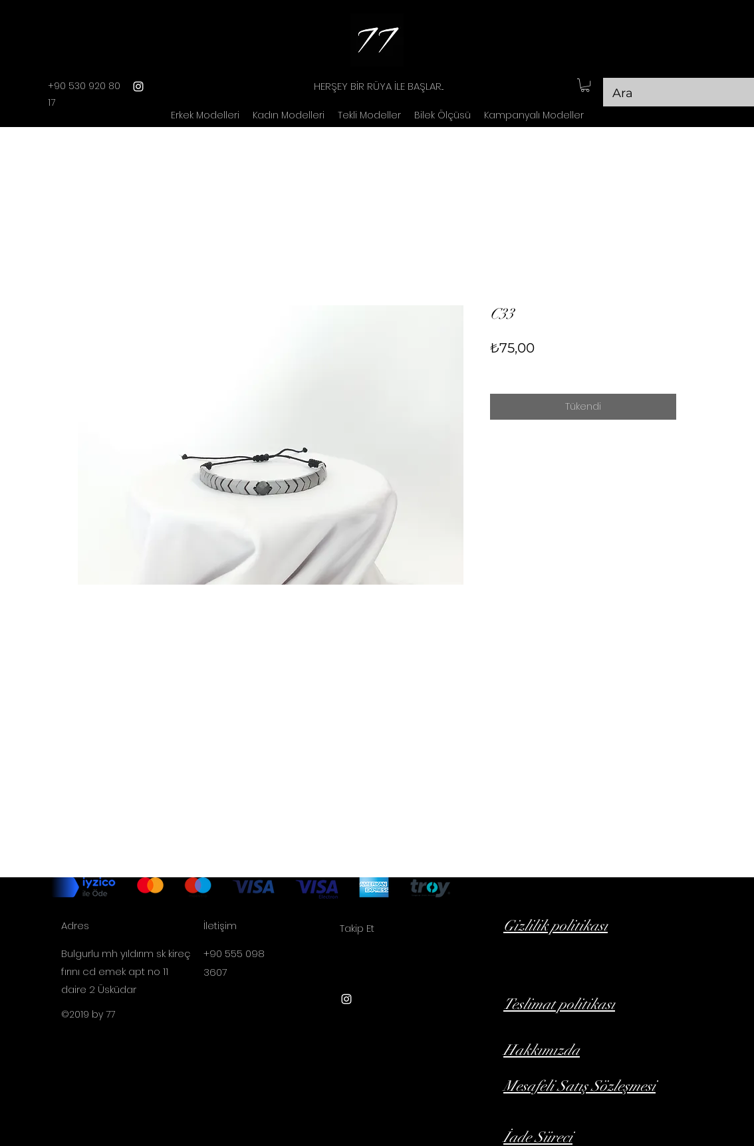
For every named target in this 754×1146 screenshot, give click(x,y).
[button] (585, 85)
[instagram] (138, 86)
